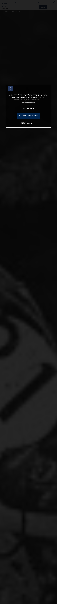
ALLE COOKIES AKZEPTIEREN (28, 115)
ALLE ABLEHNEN (28, 108)
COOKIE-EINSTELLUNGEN (26, 122)
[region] (28, 106)
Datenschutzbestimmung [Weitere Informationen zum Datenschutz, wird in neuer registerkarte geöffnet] (26, 102)
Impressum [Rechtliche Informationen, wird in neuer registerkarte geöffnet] (33, 102)
